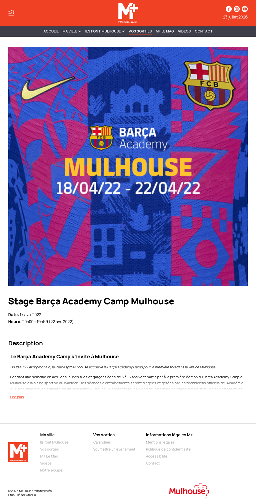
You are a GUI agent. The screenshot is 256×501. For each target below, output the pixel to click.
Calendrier (101, 442)
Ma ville (47, 435)
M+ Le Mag (165, 31)
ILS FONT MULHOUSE (105, 31)
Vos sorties (140, 31)
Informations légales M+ (169, 435)
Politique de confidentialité (168, 449)
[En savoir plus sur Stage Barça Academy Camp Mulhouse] (129, 397)
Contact (204, 31)
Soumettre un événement (114, 449)
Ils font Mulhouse (54, 442)
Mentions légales (160, 442)
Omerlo (31, 495)
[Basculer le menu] (11, 13)
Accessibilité (157, 456)
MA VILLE (71, 31)
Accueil (51, 31)
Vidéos (184, 31)
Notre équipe (51, 470)
